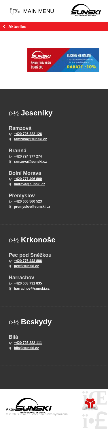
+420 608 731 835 (28, 283)
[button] (32, 11)
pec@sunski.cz (26, 266)
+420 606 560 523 (28, 201)
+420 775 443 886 (28, 261)
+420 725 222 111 (28, 343)
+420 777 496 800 (28, 179)
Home (85, 10)
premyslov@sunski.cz (32, 207)
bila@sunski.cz (26, 348)
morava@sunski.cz (29, 184)
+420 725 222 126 (28, 134)
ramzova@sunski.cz (30, 139)
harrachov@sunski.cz (32, 289)
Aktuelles (17, 27)
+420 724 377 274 (28, 156)
